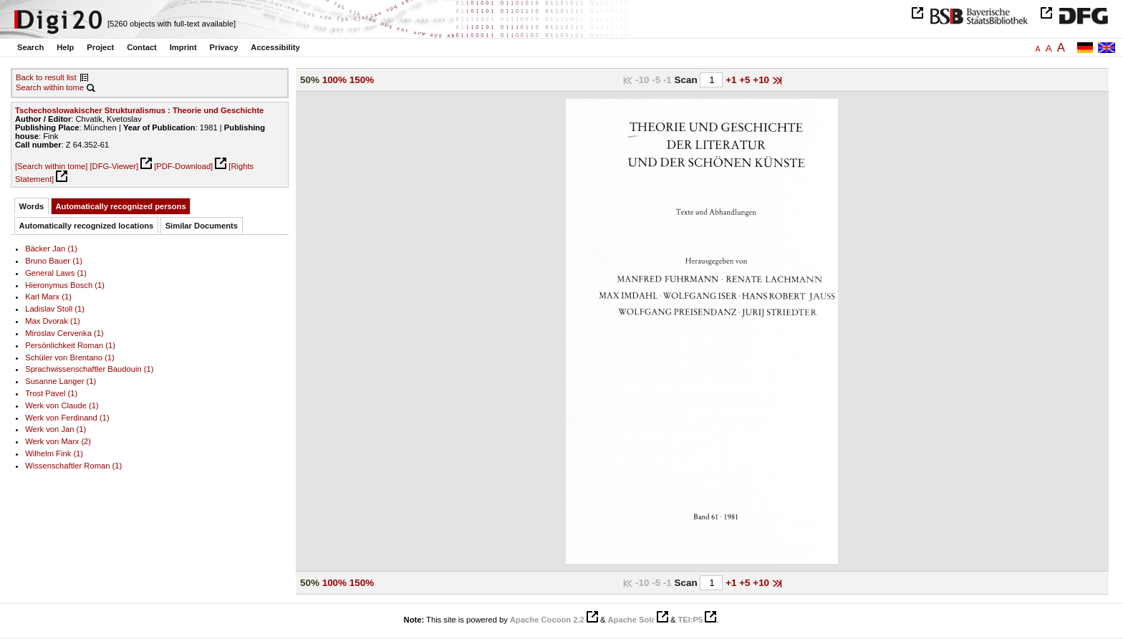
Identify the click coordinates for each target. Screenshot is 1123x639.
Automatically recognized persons (121, 206)
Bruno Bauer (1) (53, 260)
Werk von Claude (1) (62, 405)
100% (334, 80)
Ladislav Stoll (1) (55, 308)
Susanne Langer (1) (60, 381)
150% (362, 80)
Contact (142, 47)
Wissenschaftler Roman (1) (73, 465)
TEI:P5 (690, 619)
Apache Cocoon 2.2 (547, 619)
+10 (762, 80)
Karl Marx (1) (48, 296)
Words (31, 206)
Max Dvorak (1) (52, 321)
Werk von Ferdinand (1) (67, 417)
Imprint (183, 47)
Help (65, 47)
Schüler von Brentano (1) (70, 357)
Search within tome (50, 87)
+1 (732, 80)
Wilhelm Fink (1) (54, 453)
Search (30, 47)
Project (100, 47)
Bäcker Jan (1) (51, 248)
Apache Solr (631, 619)
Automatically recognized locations (86, 225)
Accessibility (275, 47)
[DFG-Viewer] (114, 166)
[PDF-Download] (183, 166)
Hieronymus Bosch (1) (65, 285)
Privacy (224, 47)
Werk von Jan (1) (55, 429)
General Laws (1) (56, 273)
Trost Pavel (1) (51, 393)
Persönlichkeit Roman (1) (70, 345)
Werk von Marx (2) (58, 441)
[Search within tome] (51, 166)
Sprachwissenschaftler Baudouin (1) (89, 369)
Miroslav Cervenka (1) (64, 333)
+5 (746, 80)
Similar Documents (201, 225)
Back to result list (46, 77)
